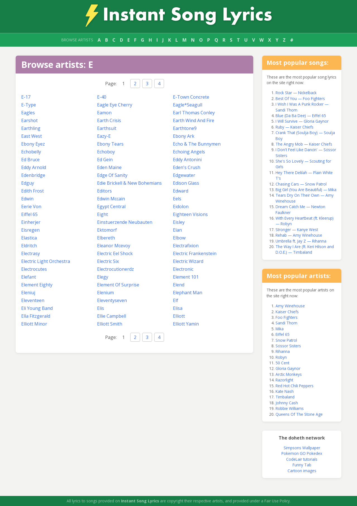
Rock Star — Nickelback (296, 92)
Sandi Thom (286, 323)
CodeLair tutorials (301, 459)
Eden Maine (109, 167)
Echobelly (31, 152)
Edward (180, 191)
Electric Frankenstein (194, 253)
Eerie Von (31, 206)
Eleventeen (32, 300)
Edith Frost (32, 191)
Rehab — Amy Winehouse (299, 235)
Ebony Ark (183, 136)
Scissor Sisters (288, 345)
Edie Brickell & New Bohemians (129, 183)
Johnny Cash (287, 402)
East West (31, 136)
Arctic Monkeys (289, 374)
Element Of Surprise (118, 285)
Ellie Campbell (111, 316)
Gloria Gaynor (288, 368)
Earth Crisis (109, 120)
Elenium (105, 292)
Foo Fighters (287, 317)
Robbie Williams (290, 408)
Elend (178, 285)
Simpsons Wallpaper (302, 447)
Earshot (29, 120)
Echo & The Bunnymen (197, 144)
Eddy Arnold (33, 167)
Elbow (179, 238)
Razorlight (284, 380)
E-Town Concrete (191, 97)
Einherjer (30, 222)
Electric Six (108, 261)
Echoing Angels (189, 152)
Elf (175, 300)
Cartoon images (302, 470)
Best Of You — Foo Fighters (300, 98)
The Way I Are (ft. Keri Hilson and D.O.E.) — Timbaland (305, 249)
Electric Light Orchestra (45, 261)
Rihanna (283, 351)
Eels (177, 199)
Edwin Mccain (111, 199)
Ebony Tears (110, 144)
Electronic (183, 269)
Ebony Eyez (33, 144)
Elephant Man (187, 292)
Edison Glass (186, 183)
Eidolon (181, 206)
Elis (100, 308)
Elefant (28, 277)
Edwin (27, 199)
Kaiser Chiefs (287, 311)
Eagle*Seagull (187, 105)
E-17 (25, 97)
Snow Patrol (286, 340)
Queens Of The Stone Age (299, 414)
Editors (104, 191)
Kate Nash (285, 391)
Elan (177, 230)
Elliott (179, 316)
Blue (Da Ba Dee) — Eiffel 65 (301, 115)
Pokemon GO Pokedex (301, 453)
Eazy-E (104, 136)
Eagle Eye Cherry (114, 105)
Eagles (28, 113)
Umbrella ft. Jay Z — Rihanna (301, 241)
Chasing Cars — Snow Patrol (301, 184)
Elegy (102, 277)
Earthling (30, 128)
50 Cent (282, 362)
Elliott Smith (109, 324)
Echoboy (106, 152)
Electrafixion (186, 246)
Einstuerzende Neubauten (124, 222)
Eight (102, 214)
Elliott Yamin (186, 324)
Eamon (104, 113)
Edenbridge (33, 175)
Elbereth (106, 238)
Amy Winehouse (290, 305)
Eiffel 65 (29, 214)
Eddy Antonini (187, 159)
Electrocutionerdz (115, 269)
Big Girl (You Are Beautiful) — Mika (306, 189)
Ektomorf (107, 230)
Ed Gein (105, 159)
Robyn (281, 357)
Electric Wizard (188, 261)
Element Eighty (36, 285)
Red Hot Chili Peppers (294, 385)
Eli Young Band (37, 308)
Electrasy (30, 253)
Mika (280, 328)
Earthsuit (106, 128)
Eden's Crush (186, 167)
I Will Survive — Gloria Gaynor (302, 121)
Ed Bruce (30, 159)
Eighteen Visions (190, 214)
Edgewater (184, 175)
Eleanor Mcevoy (113, 246)
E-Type (28, 105)
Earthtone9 (185, 128)
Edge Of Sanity (112, 175)
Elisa (177, 308)
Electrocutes (34, 269)
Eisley (179, 222)
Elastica (29, 238)
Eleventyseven (112, 300)
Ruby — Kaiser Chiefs (294, 127)
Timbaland (285, 397)
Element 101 (186, 277)
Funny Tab (302, 464)
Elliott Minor (34, 324)
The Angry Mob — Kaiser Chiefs (304, 144)
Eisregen (30, 230)
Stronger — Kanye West (297, 229)
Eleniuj (28, 292)
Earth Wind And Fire (193, 120)
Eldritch (29, 246)
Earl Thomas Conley (194, 113)
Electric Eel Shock (115, 253)
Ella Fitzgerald (35, 316)
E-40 (101, 97)
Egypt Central (111, 206)
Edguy (27, 183)
